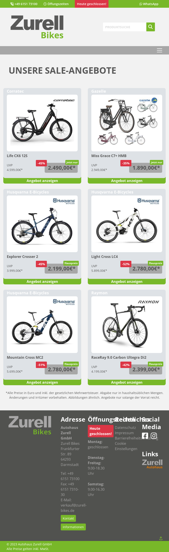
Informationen (73, 527)
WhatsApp (150, 4)
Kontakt (68, 518)
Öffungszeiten (58, 4)
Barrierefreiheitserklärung (136, 438)
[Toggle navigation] (159, 50)
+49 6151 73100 (26, 4)
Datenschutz (125, 427)
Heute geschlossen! (101, 431)
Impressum (124, 432)
